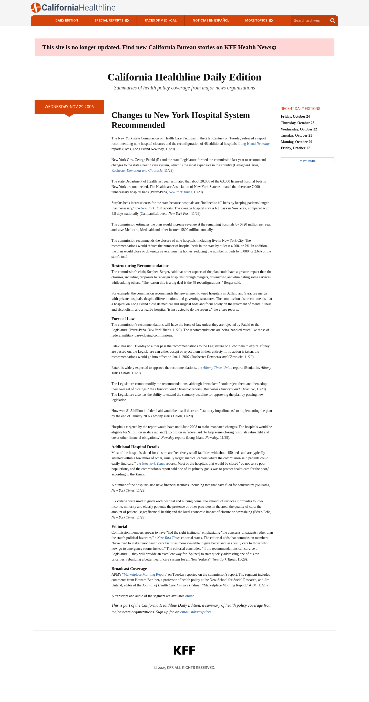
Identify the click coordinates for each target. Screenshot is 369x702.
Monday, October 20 (296, 142)
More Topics (256, 20)
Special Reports (108, 20)
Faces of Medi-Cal (161, 20)
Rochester (136, 170)
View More (307, 160)
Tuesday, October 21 (296, 135)
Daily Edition (66, 20)
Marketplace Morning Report (145, 574)
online (189, 596)
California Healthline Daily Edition (184, 77)
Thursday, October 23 (297, 123)
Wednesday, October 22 (299, 129)
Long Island (253, 144)
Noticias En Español (211, 20)
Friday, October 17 (295, 148)
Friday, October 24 (295, 116)
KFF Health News (247, 47)
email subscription (195, 612)
